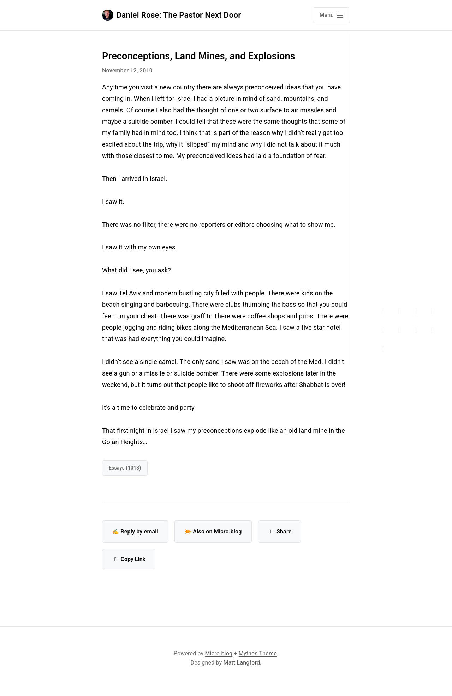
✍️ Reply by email (135, 531)
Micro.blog (219, 653)
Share (280, 531)
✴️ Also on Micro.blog (213, 531)
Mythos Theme (258, 653)
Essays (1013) (125, 468)
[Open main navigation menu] (331, 15)
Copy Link (128, 559)
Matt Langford (242, 662)
